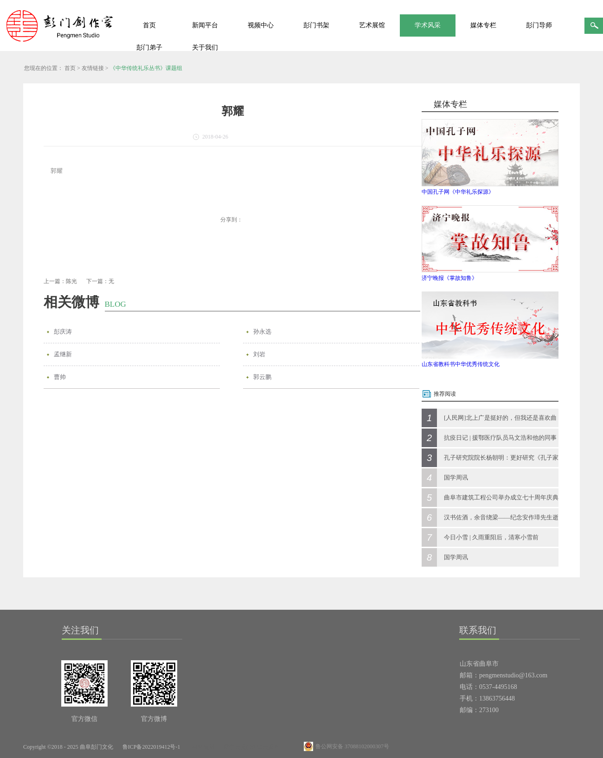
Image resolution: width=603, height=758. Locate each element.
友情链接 (93, 68)
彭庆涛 (63, 331)
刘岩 (259, 354)
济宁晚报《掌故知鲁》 (449, 278)
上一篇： (60, 281)
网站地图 (201, 747)
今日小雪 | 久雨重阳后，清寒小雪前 (491, 537)
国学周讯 (456, 477)
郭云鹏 (262, 376)
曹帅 (60, 376)
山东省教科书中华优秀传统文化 (461, 364)
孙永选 (262, 331)
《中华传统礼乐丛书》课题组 (146, 68)
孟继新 (63, 354)
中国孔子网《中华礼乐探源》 (458, 192)
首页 (149, 25)
